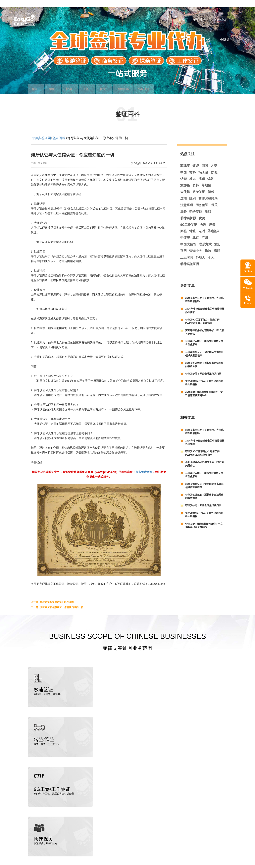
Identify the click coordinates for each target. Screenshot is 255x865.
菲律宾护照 (188, 210)
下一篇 (57, 600)
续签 (56, 81)
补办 (192, 171)
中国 (183, 165)
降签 (211, 184)
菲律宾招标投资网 (70, 838)
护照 (214, 165)
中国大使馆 (188, 237)
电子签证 (195, 204)
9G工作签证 (188, 217)
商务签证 (202, 197)
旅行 (217, 237)
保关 (113, 81)
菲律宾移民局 (208, 191)
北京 (195, 230)
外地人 (200, 250)
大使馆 (185, 184)
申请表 (185, 230)
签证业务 (199, 20)
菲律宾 (185, 158)
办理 (203, 217)
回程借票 (134, 81)
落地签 (206, 178)
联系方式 (205, 237)
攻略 (208, 204)
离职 (217, 243)
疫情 (212, 217)
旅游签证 (198, 184)
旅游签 (185, 178)
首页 (182, 20)
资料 (195, 178)
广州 (205, 230)
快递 (75, 81)
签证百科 (185, 39)
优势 (202, 210)
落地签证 (213, 223)
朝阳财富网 (88, 838)
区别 (192, 191)
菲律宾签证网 (41, 130)
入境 (214, 158)
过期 (183, 191)
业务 (183, 204)
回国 (205, 158)
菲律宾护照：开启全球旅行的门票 (203, 366)
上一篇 (52, 594)
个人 (211, 250)
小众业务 (160, 81)
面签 (183, 223)
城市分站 (205, 39)
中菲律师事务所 (50, 838)
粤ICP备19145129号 (210, 853)
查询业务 (195, 243)
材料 (192, 165)
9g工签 (203, 165)
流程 (201, 171)
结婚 (183, 171)
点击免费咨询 (143, 464)
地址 (192, 223)
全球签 (225, 39)
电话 (201, 223)
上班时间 (186, 250)
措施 (208, 243)
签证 (37, 81)
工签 (94, 81)
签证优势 (220, 20)
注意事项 (186, 197)
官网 (183, 243)
